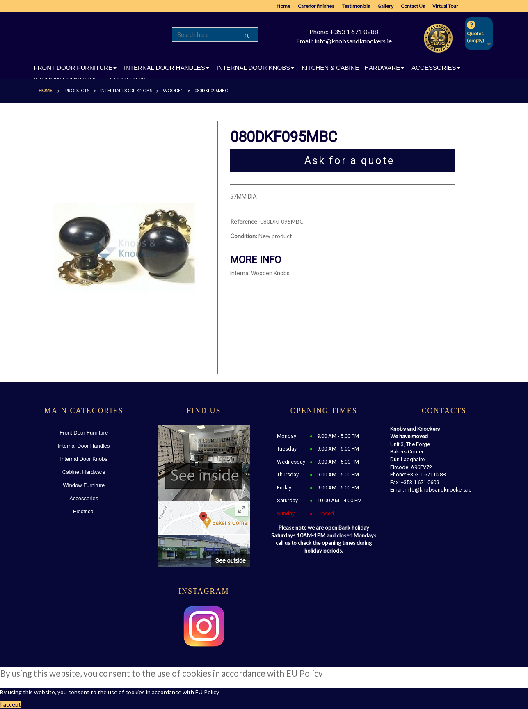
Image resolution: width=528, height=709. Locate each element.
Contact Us (413, 6)
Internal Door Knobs (83, 459)
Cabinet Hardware (83, 472)
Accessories (83, 498)
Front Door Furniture (83, 433)
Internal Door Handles (84, 446)
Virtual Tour (445, 6)
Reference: (244, 221)
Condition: (243, 235)
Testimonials (356, 6)
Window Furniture (84, 485)
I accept (10, 704)
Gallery (385, 6)
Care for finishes (316, 6)
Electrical (84, 511)
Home (283, 6)
